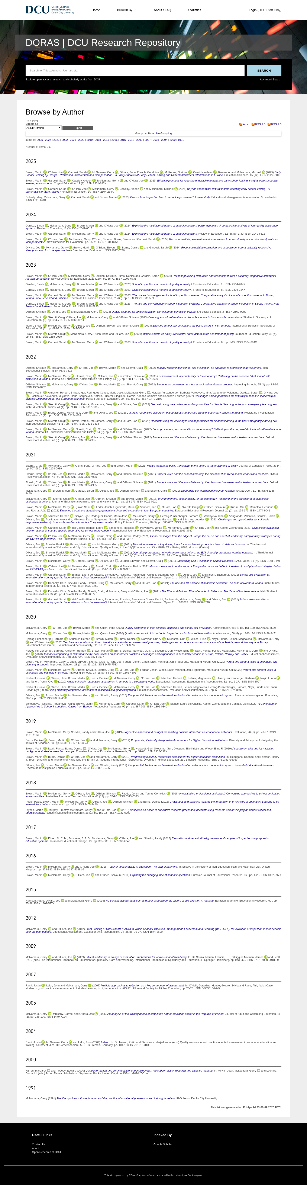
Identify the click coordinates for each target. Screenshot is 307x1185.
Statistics (194, 10)
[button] (77, 128)
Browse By (127, 10)
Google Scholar (163, 1144)
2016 (114, 139)
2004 (164, 139)
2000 (172, 139)
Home (95, 10)
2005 (156, 139)
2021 (73, 139)
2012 (131, 139)
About (35, 1148)
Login (253, 10)
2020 (81, 139)
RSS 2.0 (273, 124)
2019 (90, 139)
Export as (32, 124)
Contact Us (38, 1144)
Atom (243, 124)
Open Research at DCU (46, 1152)
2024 (48, 139)
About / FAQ (162, 10)
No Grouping (164, 133)
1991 (181, 139)
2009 (139, 139)
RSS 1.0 (257, 124)
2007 (148, 139)
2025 (40, 139)
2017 (106, 139)
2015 (123, 139)
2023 (56, 139)
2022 (65, 139)
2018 (98, 139)
